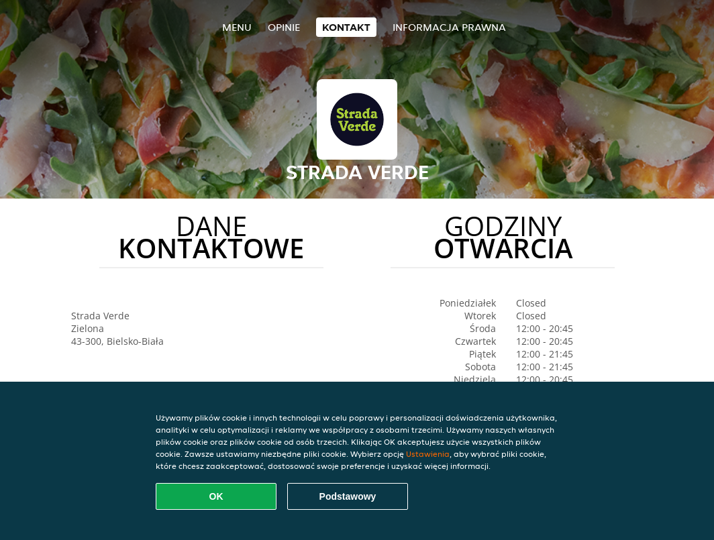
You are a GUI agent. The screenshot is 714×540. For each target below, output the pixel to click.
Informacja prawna (449, 27)
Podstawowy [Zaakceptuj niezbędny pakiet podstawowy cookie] (347, 496)
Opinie (284, 27)
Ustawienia (428, 454)
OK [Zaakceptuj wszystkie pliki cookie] (216, 496)
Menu (237, 27)
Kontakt (346, 27)
